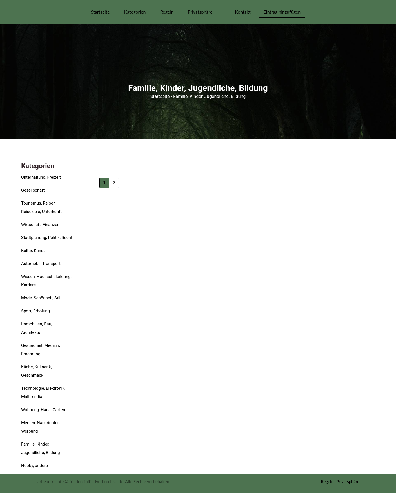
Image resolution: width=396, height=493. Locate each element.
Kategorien (135, 11)
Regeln (166, 11)
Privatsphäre (200, 11)
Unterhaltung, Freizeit (41, 177)
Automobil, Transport (41, 263)
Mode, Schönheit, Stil (40, 298)
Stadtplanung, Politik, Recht (46, 237)
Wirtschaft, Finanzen (40, 224)
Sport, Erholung (35, 311)
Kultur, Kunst (33, 250)
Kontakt (242, 11)
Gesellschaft (33, 190)
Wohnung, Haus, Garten (43, 409)
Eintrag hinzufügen (282, 11)
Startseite (100, 11)
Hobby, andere (34, 465)
